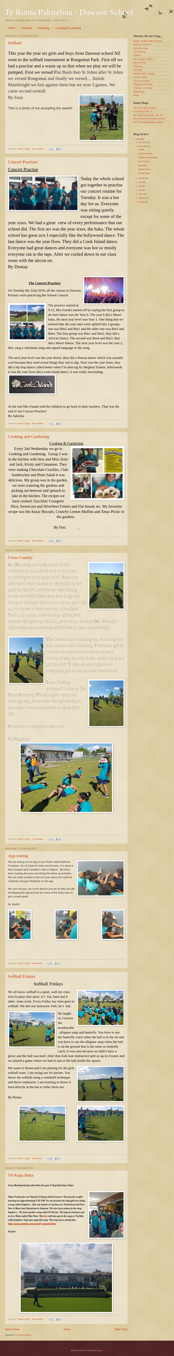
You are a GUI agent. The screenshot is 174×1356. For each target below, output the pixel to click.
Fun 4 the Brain (139, 52)
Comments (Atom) (23, 1335)
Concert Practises (23, 161)
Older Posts (121, 1329)
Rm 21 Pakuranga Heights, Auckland (148, 122)
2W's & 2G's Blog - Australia (144, 108)
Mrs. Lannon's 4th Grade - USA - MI (147, 115)
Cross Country (20, 557)
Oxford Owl (137, 66)
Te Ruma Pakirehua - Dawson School (69, 12)
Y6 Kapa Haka (20, 1175)
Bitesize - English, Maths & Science (147, 41)
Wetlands (26, 27)
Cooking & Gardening (68, 27)
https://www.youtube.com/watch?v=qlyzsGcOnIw (32, 1223)
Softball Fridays (22, 976)
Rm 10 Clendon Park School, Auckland (149, 119)
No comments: (38, 149)
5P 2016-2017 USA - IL (142, 111)
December (142, 142)
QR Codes (137, 70)
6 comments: (37, 963)
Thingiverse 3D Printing (142, 84)
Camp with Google (140, 48)
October (141, 178)
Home (11, 27)
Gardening (44, 27)
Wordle (136, 95)
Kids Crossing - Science (143, 59)
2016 (138, 139)
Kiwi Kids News (139, 63)
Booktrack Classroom (142, 44)
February (142, 198)
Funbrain (137, 55)
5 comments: (37, 1158)
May (140, 186)
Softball (15, 42)
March (141, 194)
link (45, 1216)
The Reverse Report (141, 81)
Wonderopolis (139, 92)
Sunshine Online (140, 77)
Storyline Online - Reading (144, 74)
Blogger (100, 1350)
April (140, 190)
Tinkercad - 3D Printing (142, 88)
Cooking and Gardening (28, 436)
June (140, 182)
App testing (18, 855)
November (142, 146)
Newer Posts (12, 1329)
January (141, 202)
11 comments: (38, 839)
